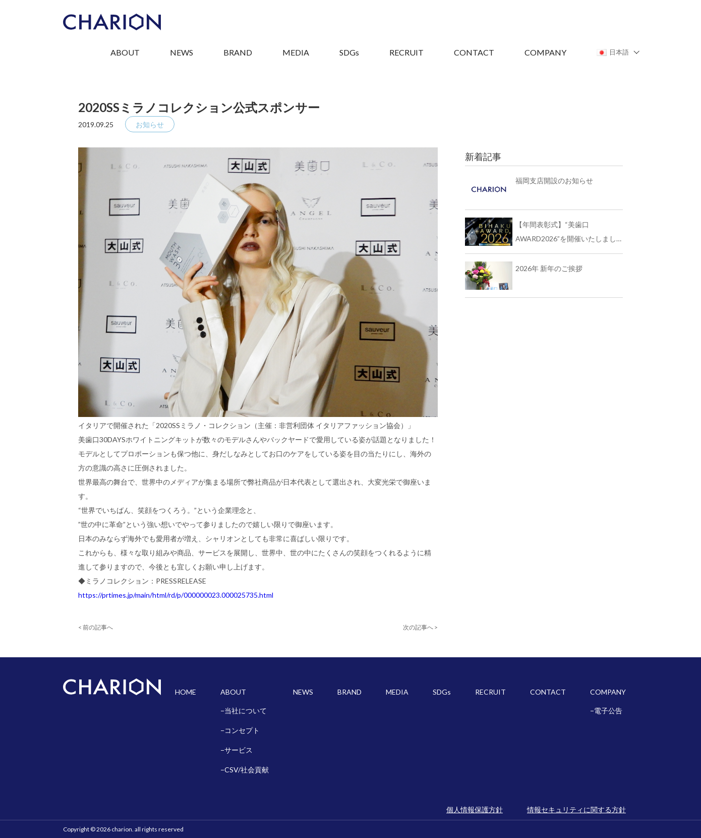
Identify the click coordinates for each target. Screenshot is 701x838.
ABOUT (125, 52)
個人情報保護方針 (474, 809)
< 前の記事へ (95, 627)
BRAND (237, 52)
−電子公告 (606, 710)
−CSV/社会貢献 (244, 769)
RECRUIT (406, 52)
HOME (185, 692)
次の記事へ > (420, 627)
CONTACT (474, 52)
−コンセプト (240, 730)
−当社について (243, 710)
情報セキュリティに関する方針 (576, 809)
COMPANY (545, 52)
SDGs (349, 52)
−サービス (236, 750)
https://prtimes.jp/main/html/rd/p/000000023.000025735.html (175, 595)
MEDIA (295, 52)
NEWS (181, 52)
